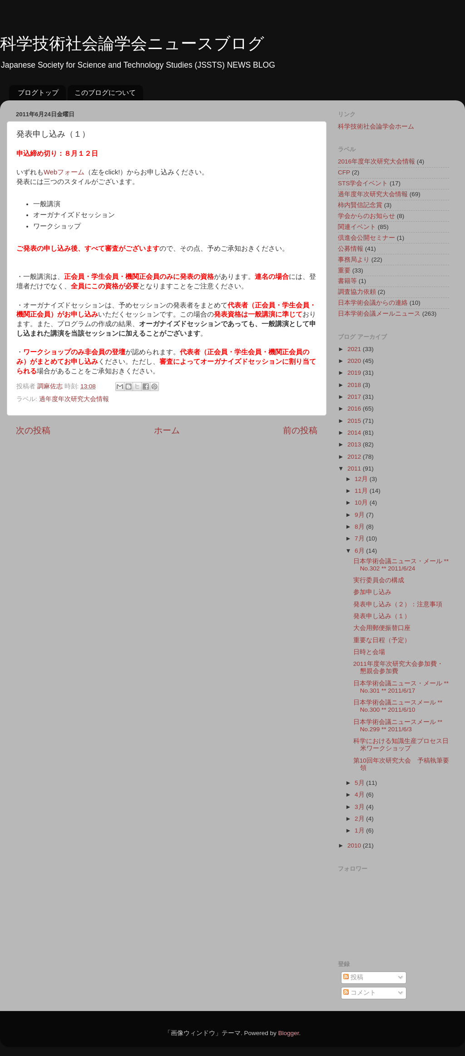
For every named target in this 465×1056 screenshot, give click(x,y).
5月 (360, 782)
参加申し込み (372, 592)
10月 (362, 502)
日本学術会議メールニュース (379, 313)
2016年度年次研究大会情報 (376, 161)
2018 (355, 385)
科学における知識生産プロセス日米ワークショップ (401, 745)
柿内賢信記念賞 (360, 205)
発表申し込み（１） (382, 616)
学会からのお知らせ (366, 216)
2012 (355, 456)
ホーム (167, 430)
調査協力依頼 (357, 291)
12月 (362, 479)
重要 (344, 270)
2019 (355, 372)
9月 (360, 514)
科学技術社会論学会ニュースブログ (132, 43)
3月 (360, 806)
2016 (355, 408)
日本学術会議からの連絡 (373, 302)
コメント (359, 992)
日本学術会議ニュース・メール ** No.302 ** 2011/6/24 (401, 565)
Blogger (288, 1033)
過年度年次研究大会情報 (74, 399)
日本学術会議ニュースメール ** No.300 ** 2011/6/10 (397, 706)
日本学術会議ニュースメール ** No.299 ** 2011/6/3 (397, 726)
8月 (360, 526)
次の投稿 (33, 430)
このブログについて (105, 92)
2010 (355, 845)
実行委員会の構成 (378, 580)
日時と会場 (369, 652)
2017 (355, 396)
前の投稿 (300, 430)
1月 (360, 830)
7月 (360, 538)
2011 (355, 468)
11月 (362, 490)
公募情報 (350, 248)
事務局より (354, 259)
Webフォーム (64, 172)
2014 (355, 432)
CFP (344, 172)
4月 (360, 794)
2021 (355, 349)
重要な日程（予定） (382, 640)
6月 (360, 550)
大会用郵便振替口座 (382, 628)
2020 (355, 360)
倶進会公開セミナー (366, 237)
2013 (355, 444)
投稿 (353, 977)
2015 (355, 420)
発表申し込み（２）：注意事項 (397, 604)
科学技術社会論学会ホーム (376, 126)
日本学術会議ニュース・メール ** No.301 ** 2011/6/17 (401, 687)
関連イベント (357, 226)
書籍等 (347, 281)
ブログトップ (38, 92)
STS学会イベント (363, 183)
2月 (360, 818)
